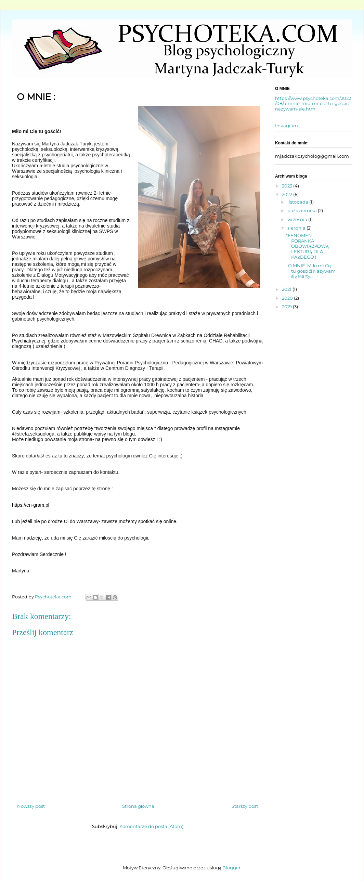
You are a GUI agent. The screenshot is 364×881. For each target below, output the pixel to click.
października (302, 210)
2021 (287, 289)
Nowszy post (31, 806)
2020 (288, 298)
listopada (298, 202)
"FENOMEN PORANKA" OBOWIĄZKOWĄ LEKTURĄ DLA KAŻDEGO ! (307, 246)
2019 (287, 306)
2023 (287, 186)
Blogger (231, 867)
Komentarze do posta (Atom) (151, 826)
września (297, 219)
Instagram (286, 125)
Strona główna (138, 806)
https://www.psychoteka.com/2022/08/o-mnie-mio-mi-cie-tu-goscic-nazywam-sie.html (313, 103)
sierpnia (297, 228)
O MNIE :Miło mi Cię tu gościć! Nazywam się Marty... (311, 271)
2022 (287, 194)
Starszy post (245, 806)
